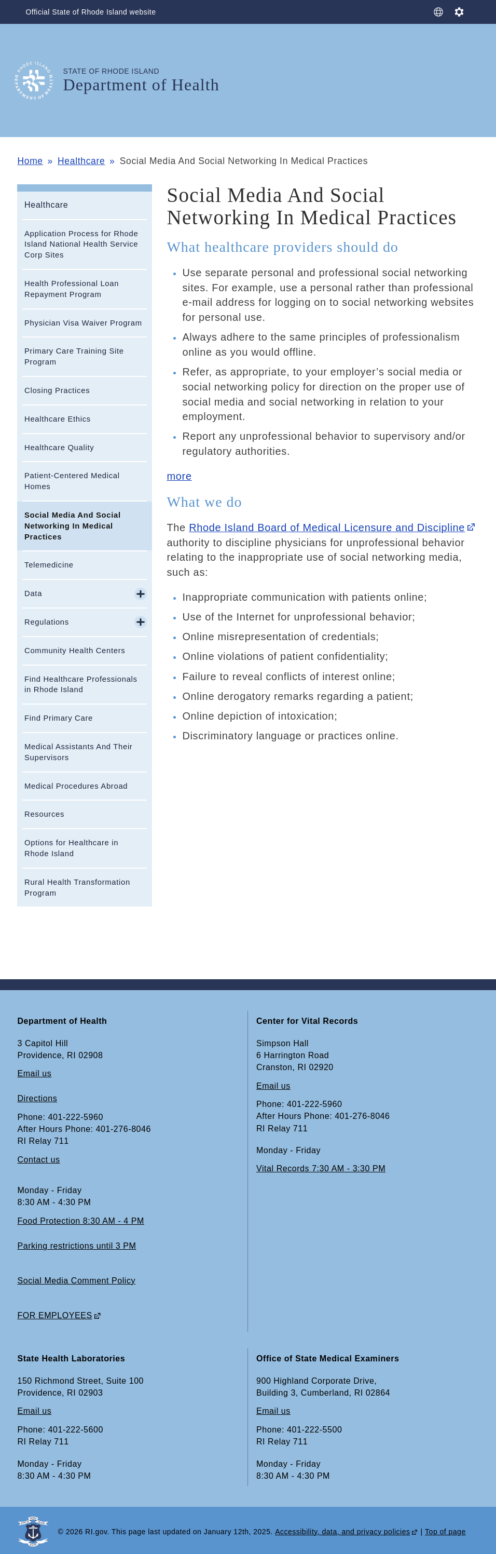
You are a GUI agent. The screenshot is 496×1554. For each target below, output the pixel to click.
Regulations (46, 622)
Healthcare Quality (59, 447)
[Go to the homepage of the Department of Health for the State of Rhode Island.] (40, 81)
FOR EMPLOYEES (54, 1315)
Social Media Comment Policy (76, 1280)
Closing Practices (57, 390)
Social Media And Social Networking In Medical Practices (72, 526)
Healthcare (81, 161)
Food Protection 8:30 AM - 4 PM (80, 1221)
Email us (34, 1073)
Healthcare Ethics (57, 419)
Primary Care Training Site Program (74, 356)
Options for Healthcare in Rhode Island (71, 848)
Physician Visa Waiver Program (83, 323)
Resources (44, 814)
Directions (37, 1098)
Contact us (38, 1159)
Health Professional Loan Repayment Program (71, 289)
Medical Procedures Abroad (76, 786)
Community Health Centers (74, 650)
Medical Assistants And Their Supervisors (78, 752)
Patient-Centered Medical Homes (72, 481)
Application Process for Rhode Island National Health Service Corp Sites (81, 244)
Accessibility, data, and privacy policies (342, 1532)
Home (30, 161)
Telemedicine (49, 565)
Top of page (445, 1532)
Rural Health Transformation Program (77, 887)
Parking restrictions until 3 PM (76, 1245)
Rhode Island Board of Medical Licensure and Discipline (327, 527)
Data (33, 593)
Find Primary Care (58, 718)
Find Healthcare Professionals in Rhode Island (80, 684)
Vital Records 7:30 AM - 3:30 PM (320, 1168)
